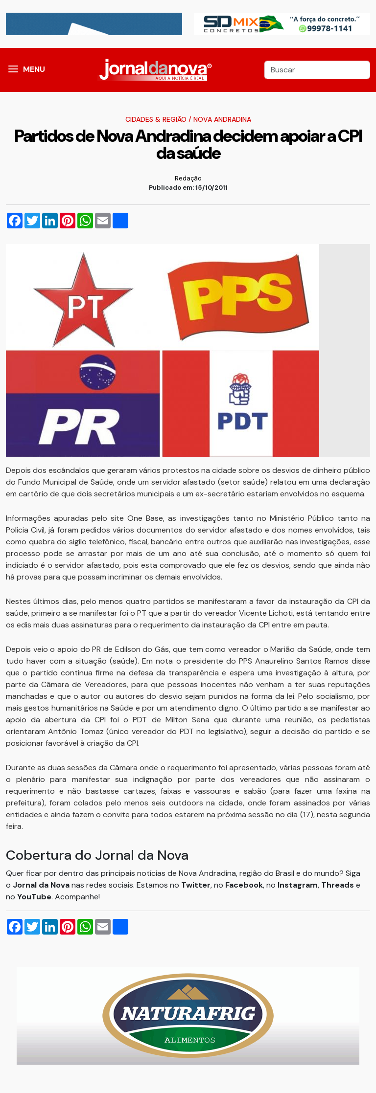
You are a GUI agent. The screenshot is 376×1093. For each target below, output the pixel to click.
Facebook (244, 885)
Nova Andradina (222, 119)
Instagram (298, 885)
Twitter (196, 885)
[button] (13, 70)
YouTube (34, 897)
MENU (34, 69)
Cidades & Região (156, 119)
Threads (338, 885)
